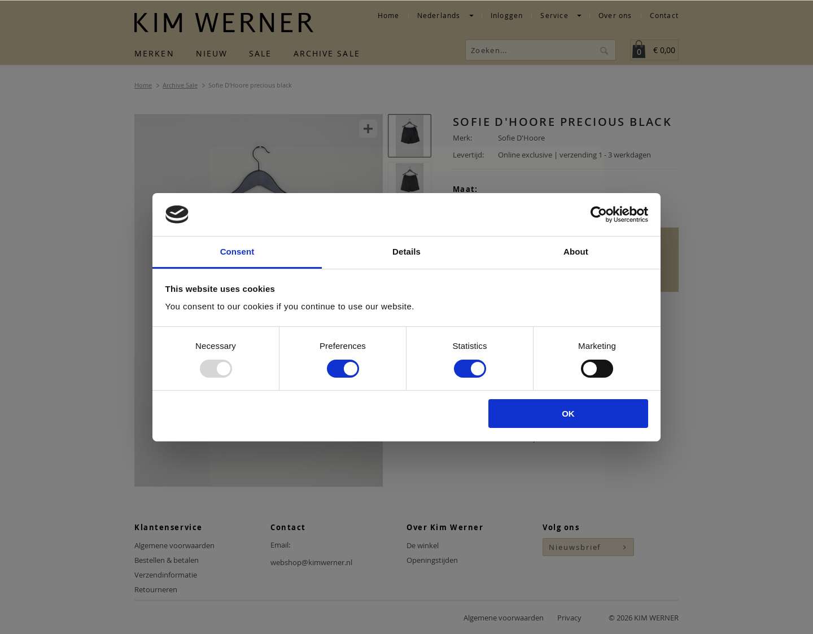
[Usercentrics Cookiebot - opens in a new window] (598, 214)
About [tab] (575, 251)
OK (568, 413)
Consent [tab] (237, 251)
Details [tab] (406, 251)
